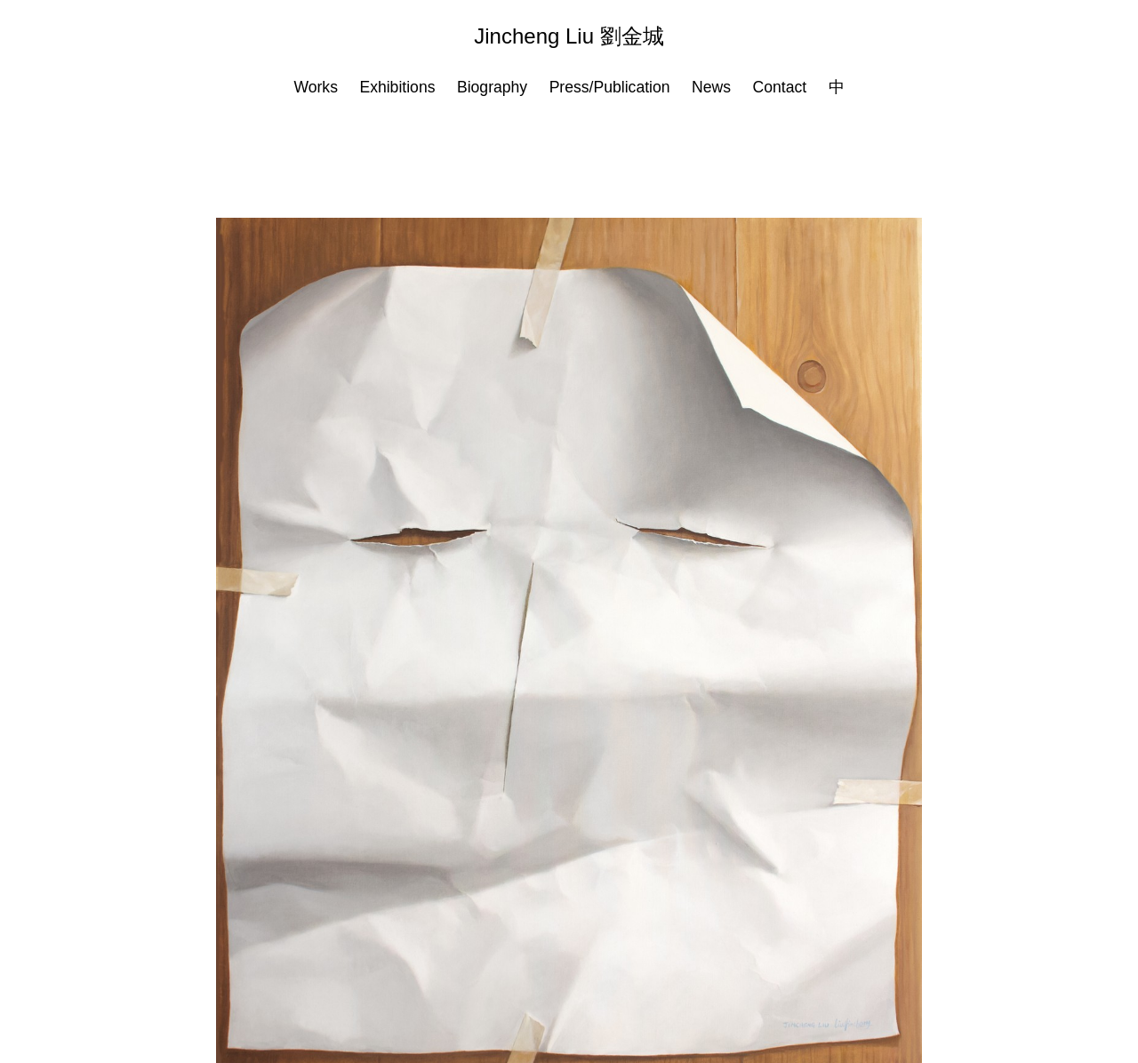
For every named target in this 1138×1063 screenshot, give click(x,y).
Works (315, 87)
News (711, 87)
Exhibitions (397, 87)
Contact (779, 87)
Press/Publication (609, 87)
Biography (492, 87)
